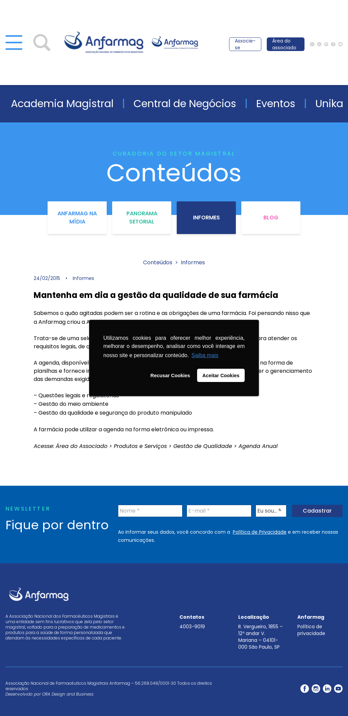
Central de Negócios (185, 103)
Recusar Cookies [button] (170, 375)
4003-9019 (192, 626)
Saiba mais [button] (204, 355)
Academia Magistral (62, 103)
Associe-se (245, 44)
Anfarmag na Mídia (77, 218)
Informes (206, 217)
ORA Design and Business (67, 694)
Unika (329, 103)
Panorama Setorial (141, 218)
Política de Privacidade (259, 532)
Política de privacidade (311, 630)
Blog (270, 217)
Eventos (275, 103)
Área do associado (284, 44)
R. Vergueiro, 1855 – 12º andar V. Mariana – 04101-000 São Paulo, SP (260, 636)
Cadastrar (317, 511)
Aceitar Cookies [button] (221, 375)
